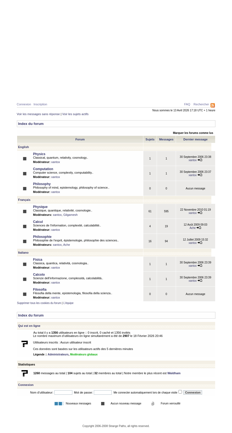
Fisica (37, 260)
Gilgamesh (70, 214)
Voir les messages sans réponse (38, 114)
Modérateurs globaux (84, 354)
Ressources (192, 92)
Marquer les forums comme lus (193, 132)
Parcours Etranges (116, 25)
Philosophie (89, 92)
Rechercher (201, 104)
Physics (39, 154)
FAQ (187, 104)
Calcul (66, 92)
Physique (45, 92)
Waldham (174, 373)
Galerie (112, 92)
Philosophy (42, 184)
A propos (167, 92)
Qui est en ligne (29, 325)
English (23, 147)
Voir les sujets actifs (75, 114)
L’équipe (68, 303)
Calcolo (39, 275)
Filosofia (40, 289)
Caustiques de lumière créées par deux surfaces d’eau (173, 80)
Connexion (24, 104)
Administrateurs (58, 354)
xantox (55, 162)
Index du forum (31, 124)
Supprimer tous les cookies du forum (39, 303)
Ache (196, 227)
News (130, 92)
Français (24, 199)
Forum (147, 92)
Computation (43, 169)
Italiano (23, 252)
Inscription (40, 104)
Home (26, 92)
